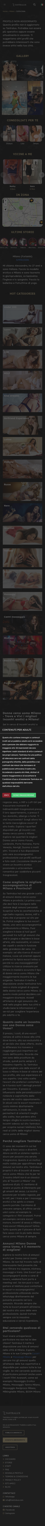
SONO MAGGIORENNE (23, 795)
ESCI (6, 795)
